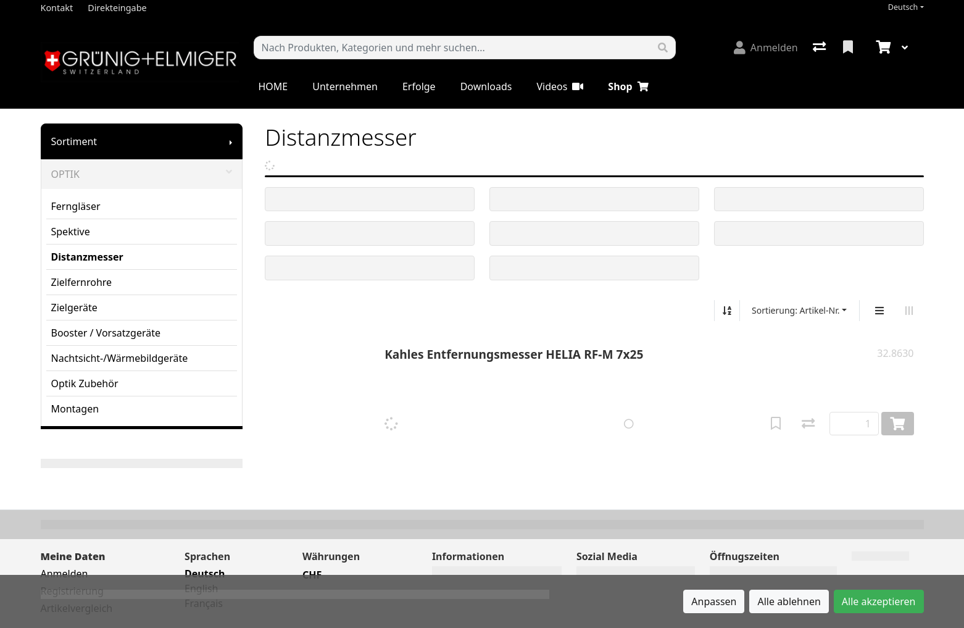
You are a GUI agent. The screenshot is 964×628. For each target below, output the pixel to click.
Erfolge (419, 86)
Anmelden (64, 573)
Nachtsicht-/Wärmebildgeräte (119, 358)
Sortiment (74, 141)
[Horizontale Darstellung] (909, 310)
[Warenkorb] (882, 47)
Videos (559, 86)
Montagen (75, 409)
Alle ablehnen (788, 601)
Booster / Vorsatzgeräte (106, 333)
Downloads (486, 86)
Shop (628, 86)
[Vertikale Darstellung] (879, 310)
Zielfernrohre (81, 282)
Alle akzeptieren (879, 601)
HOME (273, 86)
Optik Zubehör (84, 383)
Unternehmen (345, 86)
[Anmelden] (765, 47)
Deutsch (903, 7)
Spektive (70, 231)
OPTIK (142, 174)
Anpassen (713, 601)
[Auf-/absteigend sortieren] (727, 310)
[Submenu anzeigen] (231, 141)
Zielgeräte (74, 307)
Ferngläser (76, 206)
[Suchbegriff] (452, 47)
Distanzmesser (87, 257)
